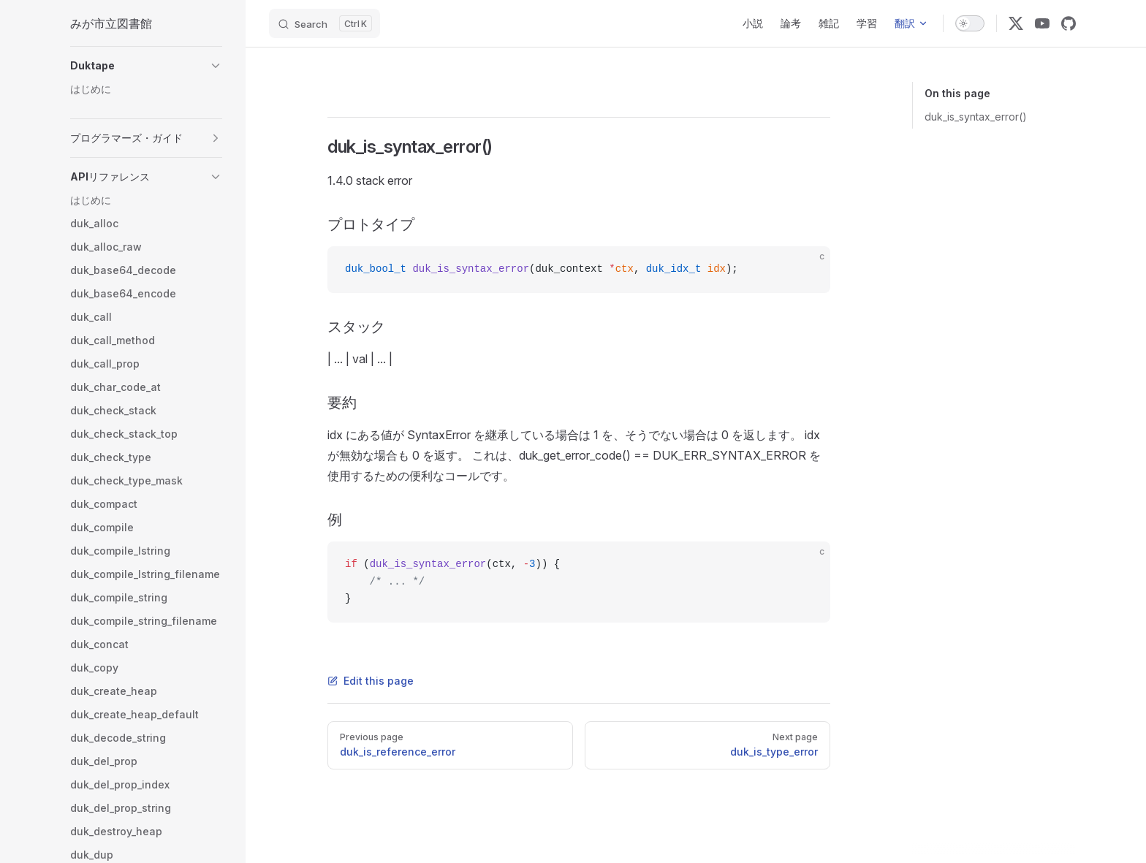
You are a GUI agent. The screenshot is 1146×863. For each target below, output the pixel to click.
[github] (1068, 23)
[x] (1016, 23)
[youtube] (1042, 23)
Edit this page (370, 680)
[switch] (969, 23)
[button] (146, 65)
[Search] (324, 23)
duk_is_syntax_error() (976, 116)
